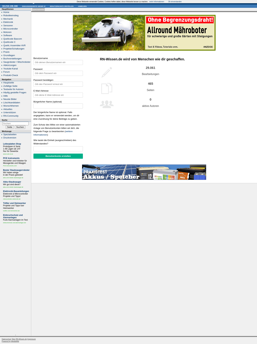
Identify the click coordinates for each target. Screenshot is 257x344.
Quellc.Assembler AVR (14, 45)
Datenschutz (6, 339)
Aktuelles (7, 109)
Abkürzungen (10, 65)
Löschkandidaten (11, 102)
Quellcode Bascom (12, 39)
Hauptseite (8, 82)
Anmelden (82, 6)
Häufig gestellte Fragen (14, 92)
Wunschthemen (11, 105)
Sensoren (8, 25)
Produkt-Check (10, 75)
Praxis (6, 52)
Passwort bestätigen (43, 80)
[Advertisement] (15, 279)
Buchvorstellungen (12, 58)
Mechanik (8, 19)
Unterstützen (9, 112)
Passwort (37, 69)
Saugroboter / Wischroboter (17, 62)
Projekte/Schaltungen (14, 48)
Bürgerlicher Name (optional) (47, 101)
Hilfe (5, 96)
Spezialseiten (10, 134)
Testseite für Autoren (13, 89)
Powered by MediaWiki (10, 341)
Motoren (7, 32)
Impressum (31, 339)
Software (7, 35)
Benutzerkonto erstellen (62, 6)
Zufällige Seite (10, 86)
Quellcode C (9, 42)
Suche (4, 120)
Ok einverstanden (174, 2)
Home (6, 12)
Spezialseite (38, 9)
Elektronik (8, 22)
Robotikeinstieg (11, 15)
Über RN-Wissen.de (19, 339)
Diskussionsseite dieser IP (33, 6)
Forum (6, 72)
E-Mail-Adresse (41, 90)
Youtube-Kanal (10, 68)
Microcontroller (10, 28)
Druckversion (9, 137)
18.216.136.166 (10, 6)
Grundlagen (9, 55)
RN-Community (11, 116)
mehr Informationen (156, 2)
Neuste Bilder (10, 99)
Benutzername (40, 58)
